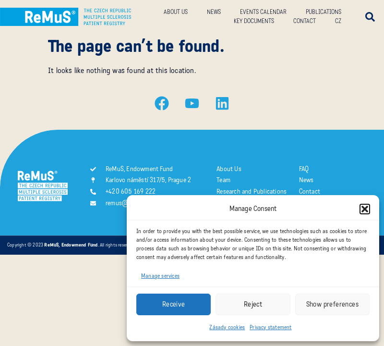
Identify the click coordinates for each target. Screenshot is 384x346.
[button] (365, 209)
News (214, 12)
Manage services (160, 275)
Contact (304, 21)
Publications (323, 12)
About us (176, 12)
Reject (253, 304)
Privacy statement (270, 327)
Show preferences (332, 304)
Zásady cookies (227, 327)
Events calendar (263, 12)
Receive (173, 304)
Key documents (254, 21)
